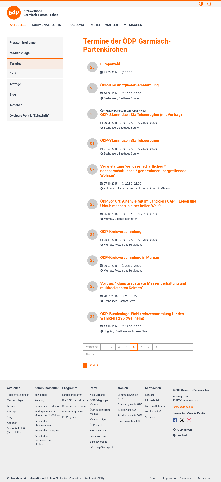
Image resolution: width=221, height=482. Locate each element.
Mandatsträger (98, 419)
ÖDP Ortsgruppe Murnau (99, 402)
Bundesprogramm (72, 411)
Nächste (91, 354)
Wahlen (111, 25)
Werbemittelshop (155, 406)
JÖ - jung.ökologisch (101, 447)
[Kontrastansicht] (201, 4)
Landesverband (98, 436)
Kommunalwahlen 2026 (127, 396)
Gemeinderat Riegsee (47, 430)
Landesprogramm (72, 394)
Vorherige (92, 347)
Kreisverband (97, 394)
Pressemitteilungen (23, 42)
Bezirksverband (98, 430)
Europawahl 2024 (127, 409)
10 (171, 347)
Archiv (13, 73)
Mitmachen (133, 25)
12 (188, 347)
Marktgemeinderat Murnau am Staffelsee (47, 413)
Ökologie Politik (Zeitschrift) (29, 115)
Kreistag (39, 400)
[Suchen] (209, 4)
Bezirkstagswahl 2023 (129, 415)
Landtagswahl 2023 (128, 421)
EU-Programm (70, 417)
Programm (75, 25)
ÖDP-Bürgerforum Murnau (100, 411)
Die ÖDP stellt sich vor (75, 400)
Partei (95, 25)
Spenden (150, 417)
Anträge (15, 84)
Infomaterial (152, 400)
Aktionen (16, 105)
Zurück (93, 365)
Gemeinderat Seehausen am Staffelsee (43, 440)
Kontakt (149, 394)
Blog (13, 94)
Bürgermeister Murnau (47, 406)
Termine (15, 63)
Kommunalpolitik (46, 25)
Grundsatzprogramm (74, 406)
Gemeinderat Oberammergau (43, 423)
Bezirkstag (41, 394)
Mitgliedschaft (153, 411)
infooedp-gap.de (183, 406)
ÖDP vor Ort (96, 425)
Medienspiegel (20, 53)
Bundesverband (98, 441)
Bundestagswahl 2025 (129, 404)
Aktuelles (18, 25)
